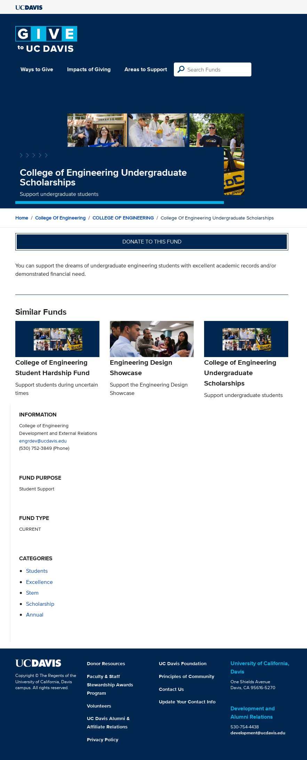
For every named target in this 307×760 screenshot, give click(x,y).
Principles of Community (186, 676)
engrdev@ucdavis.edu (43, 440)
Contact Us (171, 689)
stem (32, 593)
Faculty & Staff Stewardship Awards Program (110, 684)
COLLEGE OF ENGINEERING (123, 217)
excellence (39, 582)
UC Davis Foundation (183, 663)
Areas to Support (145, 69)
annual (34, 615)
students (37, 571)
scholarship (40, 604)
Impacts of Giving (89, 69)
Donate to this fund (151, 242)
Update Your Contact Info (187, 701)
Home (21, 217)
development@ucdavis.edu (258, 732)
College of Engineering (60, 217)
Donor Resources (106, 663)
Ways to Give (37, 69)
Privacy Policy (102, 739)
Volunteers (99, 705)
